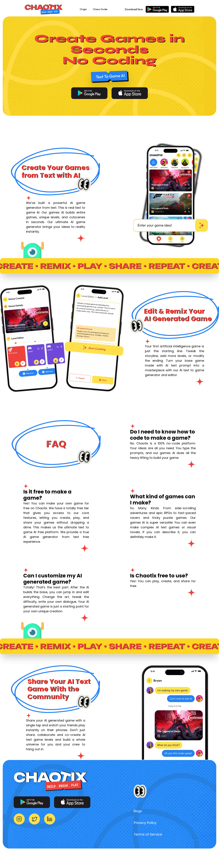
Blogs (138, 811)
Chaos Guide (100, 9)
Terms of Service (148, 834)
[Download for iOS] (130, 93)
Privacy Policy (145, 822)
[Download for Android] (89, 93)
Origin (83, 9)
